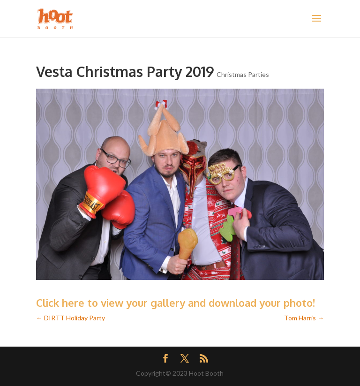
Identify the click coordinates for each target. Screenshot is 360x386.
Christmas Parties (243, 74)
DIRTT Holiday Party (70, 318)
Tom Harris (304, 318)
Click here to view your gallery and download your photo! (175, 302)
